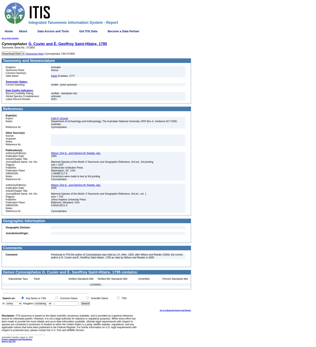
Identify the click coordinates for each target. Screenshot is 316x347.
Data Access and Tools (53, 31)
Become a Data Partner (123, 31)
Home (9, 31)
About (23, 31)
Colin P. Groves (59, 118)
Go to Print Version (10, 38)
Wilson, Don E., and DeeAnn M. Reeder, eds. (76, 153)
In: (3, 303)
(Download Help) (34, 53)
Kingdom (28, 303)
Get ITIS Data (88, 31)
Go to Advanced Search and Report (175, 310)
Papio (54, 76)
